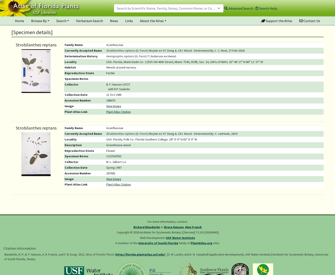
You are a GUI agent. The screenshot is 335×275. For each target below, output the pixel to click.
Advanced (238, 8)
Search (61, 21)
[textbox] (166, 8)
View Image (113, 106)
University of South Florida (158, 243)
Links (129, 21)
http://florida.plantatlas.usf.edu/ (140, 254)
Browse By (39, 21)
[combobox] (168, 8)
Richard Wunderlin (146, 227)
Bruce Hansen (174, 227)
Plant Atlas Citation (118, 112)
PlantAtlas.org (201, 243)
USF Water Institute (180, 238)
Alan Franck (193, 227)
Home (19, 21)
